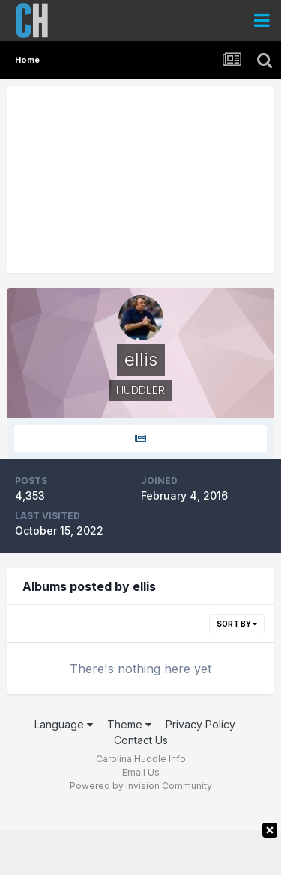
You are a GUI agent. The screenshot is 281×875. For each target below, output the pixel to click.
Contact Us (141, 740)
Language (63, 724)
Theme (129, 724)
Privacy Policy (200, 724)
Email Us (141, 772)
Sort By (237, 623)
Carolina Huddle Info (141, 758)
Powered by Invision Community (141, 785)
